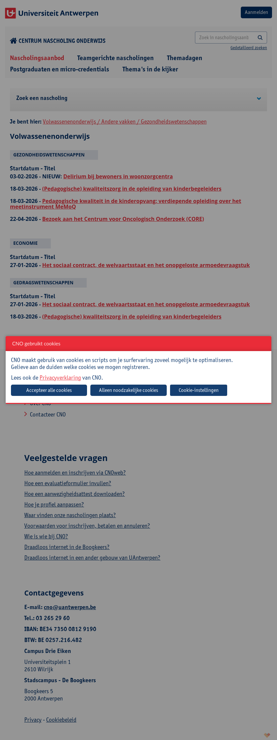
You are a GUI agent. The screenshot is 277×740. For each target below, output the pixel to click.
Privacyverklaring (60, 377)
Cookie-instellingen (199, 390)
